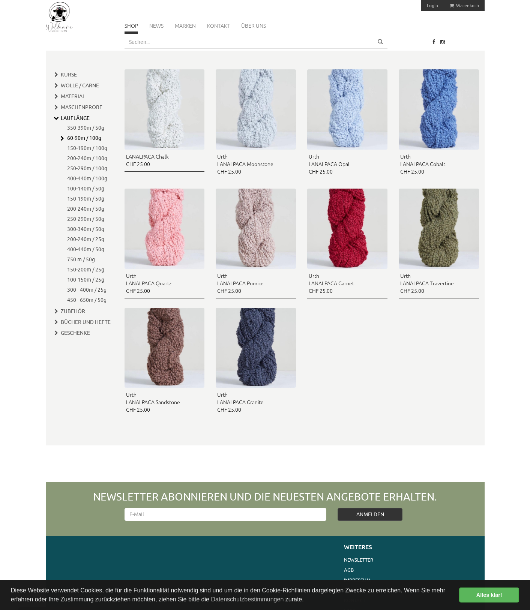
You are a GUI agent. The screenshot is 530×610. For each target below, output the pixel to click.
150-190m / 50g (85, 199)
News (156, 26)
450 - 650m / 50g (87, 300)
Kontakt (218, 26)
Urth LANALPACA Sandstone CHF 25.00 (153, 402)
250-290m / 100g (87, 168)
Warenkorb (464, 5)
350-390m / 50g (85, 128)
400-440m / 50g (85, 249)
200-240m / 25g (85, 239)
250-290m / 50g (85, 219)
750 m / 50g (81, 259)
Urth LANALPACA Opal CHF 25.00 (329, 164)
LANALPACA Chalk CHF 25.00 (147, 160)
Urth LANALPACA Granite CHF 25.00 (240, 402)
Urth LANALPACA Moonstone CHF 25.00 (245, 164)
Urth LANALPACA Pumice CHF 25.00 (240, 283)
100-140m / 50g (85, 189)
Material (73, 96)
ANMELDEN (370, 514)
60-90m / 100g (84, 138)
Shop (131, 26)
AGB (349, 570)
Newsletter (358, 560)
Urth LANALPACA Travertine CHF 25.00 (427, 283)
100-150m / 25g (85, 280)
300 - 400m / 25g (87, 290)
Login (432, 5)
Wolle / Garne (80, 85)
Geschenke (75, 333)
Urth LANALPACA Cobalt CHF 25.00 (422, 164)
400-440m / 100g (87, 178)
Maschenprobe (81, 107)
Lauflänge (75, 118)
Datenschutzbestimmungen (247, 599)
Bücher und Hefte (86, 322)
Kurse (69, 75)
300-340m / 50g (85, 229)
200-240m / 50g (85, 209)
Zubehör (73, 311)
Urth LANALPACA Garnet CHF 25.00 (331, 283)
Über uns (253, 26)
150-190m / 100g (87, 148)
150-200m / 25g (85, 270)
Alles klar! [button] (489, 595)
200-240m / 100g (87, 158)
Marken (185, 26)
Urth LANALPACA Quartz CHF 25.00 (148, 283)
